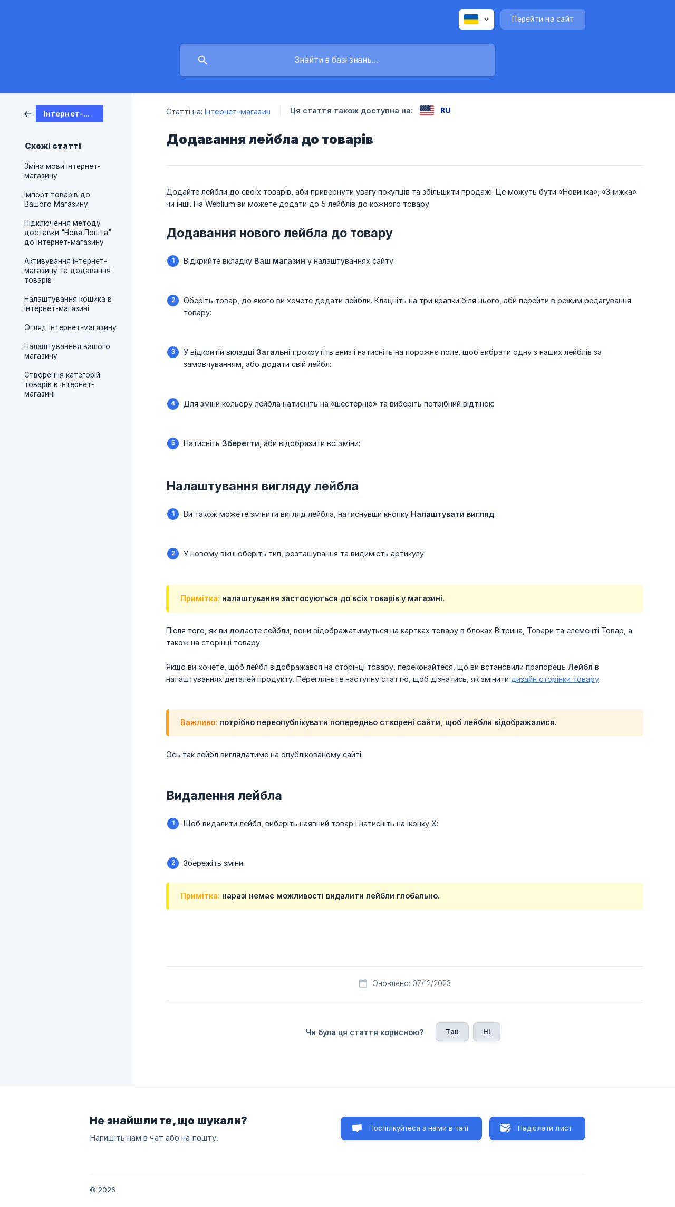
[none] (476, 19)
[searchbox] (337, 60)
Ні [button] (486, 1031)
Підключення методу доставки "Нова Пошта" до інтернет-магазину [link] (67, 232)
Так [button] (452, 1031)
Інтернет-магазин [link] (238, 111)
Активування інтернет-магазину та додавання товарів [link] (67, 270)
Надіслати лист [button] (545, 1128)
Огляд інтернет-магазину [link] (70, 327)
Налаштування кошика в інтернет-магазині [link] (68, 304)
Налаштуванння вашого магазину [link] (67, 351)
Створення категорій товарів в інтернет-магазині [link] (62, 384)
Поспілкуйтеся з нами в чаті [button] (418, 1128)
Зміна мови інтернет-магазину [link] (62, 171)
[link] (63, 113)
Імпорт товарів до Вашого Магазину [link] (57, 199)
